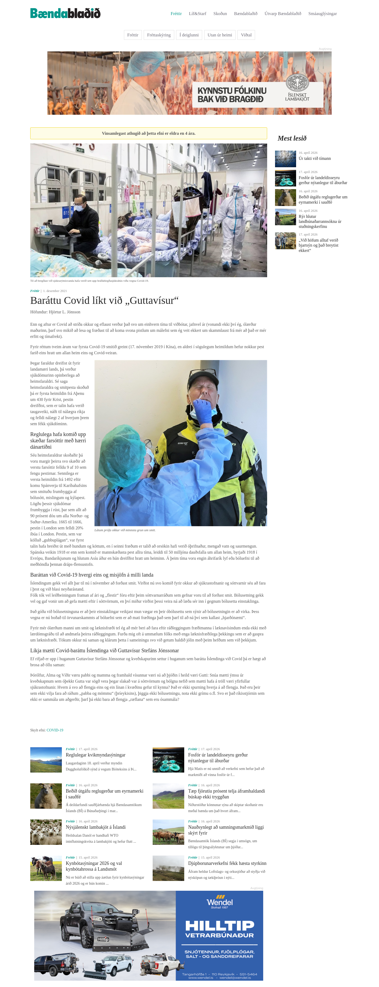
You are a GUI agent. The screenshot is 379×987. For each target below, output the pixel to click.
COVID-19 (55, 730)
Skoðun (220, 13)
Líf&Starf (197, 13)
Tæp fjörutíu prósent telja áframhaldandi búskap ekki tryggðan (226, 793)
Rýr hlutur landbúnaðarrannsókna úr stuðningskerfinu (320, 221)
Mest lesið (292, 138)
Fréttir (176, 13)
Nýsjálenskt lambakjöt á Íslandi (96, 827)
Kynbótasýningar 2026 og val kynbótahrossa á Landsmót (94, 866)
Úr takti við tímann (315, 158)
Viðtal (246, 34)
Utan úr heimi (220, 34)
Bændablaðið (246, 13)
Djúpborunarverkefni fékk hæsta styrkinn (227, 863)
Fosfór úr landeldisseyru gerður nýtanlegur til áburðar (218, 757)
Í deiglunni (189, 34)
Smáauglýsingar (322, 13)
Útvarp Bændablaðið (283, 13)
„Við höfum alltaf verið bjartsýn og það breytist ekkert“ (318, 245)
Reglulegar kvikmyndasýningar (95, 755)
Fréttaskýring (159, 34)
